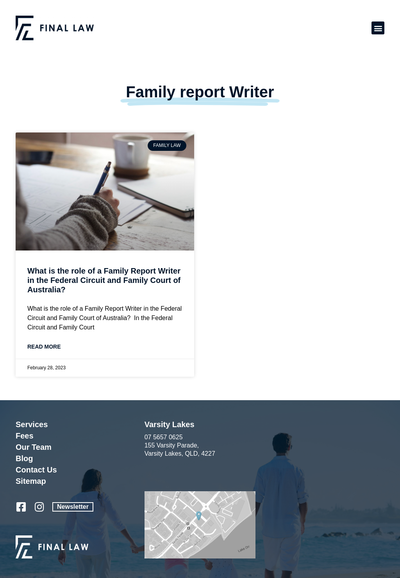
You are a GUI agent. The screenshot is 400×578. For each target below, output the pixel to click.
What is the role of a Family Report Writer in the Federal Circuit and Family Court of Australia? (103, 280)
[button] (377, 27)
